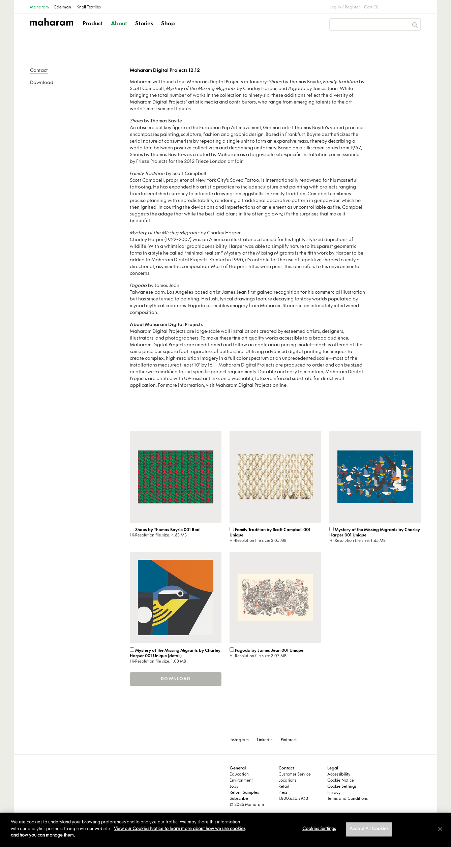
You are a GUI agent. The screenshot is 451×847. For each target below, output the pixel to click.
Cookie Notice (340, 780)
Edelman (62, 7)
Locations (287, 780)
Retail (283, 786)
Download (41, 82)
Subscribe (239, 798)
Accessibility (338, 774)
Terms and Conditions (347, 798)
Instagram (239, 740)
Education (239, 774)
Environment (241, 780)
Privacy (333, 792)
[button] (93, 29)
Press (283, 792)
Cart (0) (371, 7)
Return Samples (244, 792)
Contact (39, 70)
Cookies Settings (319, 829)
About (119, 24)
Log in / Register (345, 7)
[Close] (440, 829)
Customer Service (294, 774)
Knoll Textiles (89, 7)
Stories (144, 24)
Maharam (39, 7)
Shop (168, 24)
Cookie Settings (342, 786)
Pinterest (289, 740)
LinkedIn (265, 740)
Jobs (234, 786)
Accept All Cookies (369, 829)
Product (93, 24)
